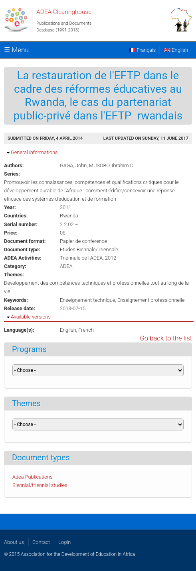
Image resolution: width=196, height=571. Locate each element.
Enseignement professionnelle (151, 300)
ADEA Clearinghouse (63, 12)
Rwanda (69, 216)
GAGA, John (73, 165)
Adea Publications (32, 477)
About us (14, 542)
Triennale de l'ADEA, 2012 (88, 258)
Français (142, 50)
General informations (34, 152)
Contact (41, 542)
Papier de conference (83, 241)
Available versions (31, 317)
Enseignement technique (87, 300)
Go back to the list (166, 338)
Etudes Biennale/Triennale (89, 249)
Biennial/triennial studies (39, 485)
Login (64, 542)
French (86, 330)
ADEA (66, 266)
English (176, 50)
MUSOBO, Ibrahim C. (112, 165)
